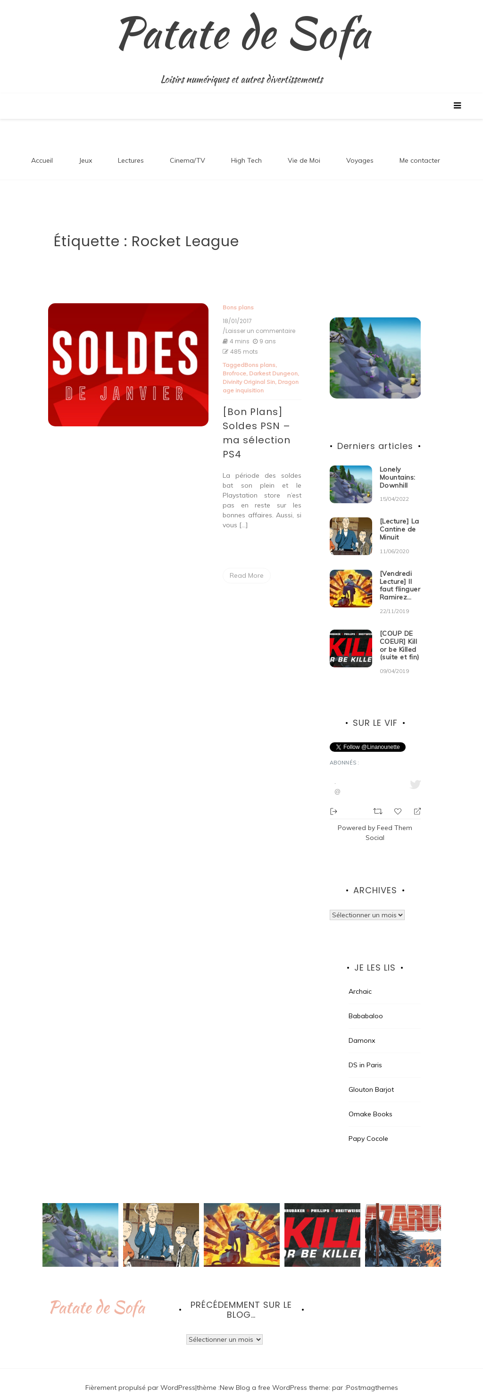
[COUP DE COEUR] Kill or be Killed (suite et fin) (399, 634)
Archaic (360, 980)
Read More (247, 564)
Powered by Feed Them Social (375, 822)
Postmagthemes (372, 1376)
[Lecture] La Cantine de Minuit (399, 518)
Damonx (362, 1029)
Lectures (131, 149)
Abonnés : (344, 751)
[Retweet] (379, 799)
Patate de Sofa (96, 1296)
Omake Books (370, 1103)
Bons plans (238, 296)
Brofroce (234, 362)
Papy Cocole (368, 1127)
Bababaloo (366, 1005)
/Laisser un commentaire (259, 320)
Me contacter (420, 149)
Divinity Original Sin (249, 370)
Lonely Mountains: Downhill (398, 466)
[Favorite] (399, 800)
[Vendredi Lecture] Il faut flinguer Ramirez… (400, 574)
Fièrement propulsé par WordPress (140, 1376)
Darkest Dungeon (273, 362)
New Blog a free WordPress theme (274, 1376)
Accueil (42, 149)
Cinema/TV (187, 149)
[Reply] (413, 800)
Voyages (360, 149)
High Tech (246, 149)
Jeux (85, 149)
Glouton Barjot (371, 1078)
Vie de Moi (304, 149)
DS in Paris (365, 1054)
